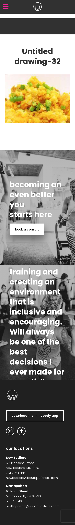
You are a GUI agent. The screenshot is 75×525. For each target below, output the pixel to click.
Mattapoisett (16, 486)
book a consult (27, 229)
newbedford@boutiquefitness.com (32, 478)
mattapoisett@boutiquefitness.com (33, 506)
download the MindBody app (34, 416)
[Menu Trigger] (6, 6)
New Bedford (16, 458)
